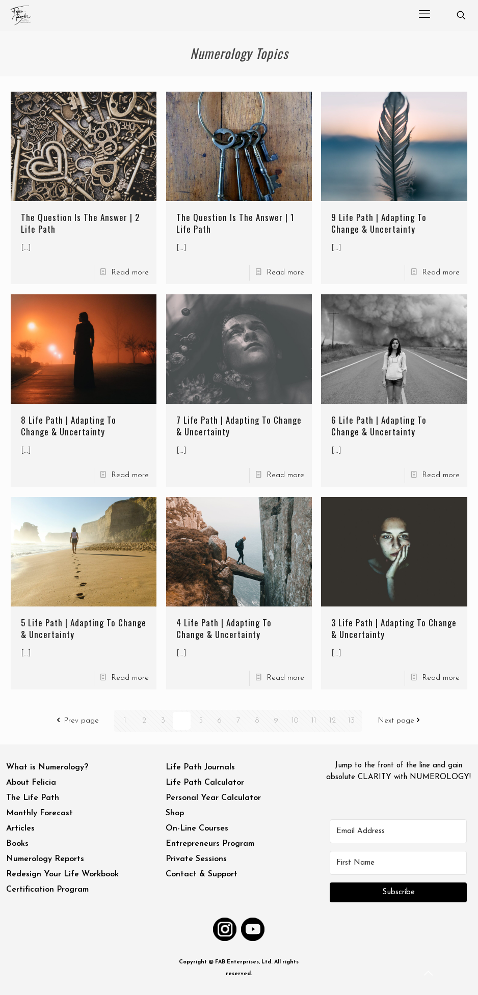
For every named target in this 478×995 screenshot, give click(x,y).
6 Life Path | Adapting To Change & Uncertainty (379, 425)
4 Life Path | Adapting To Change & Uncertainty (224, 628)
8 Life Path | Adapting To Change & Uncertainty (68, 425)
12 (332, 721)
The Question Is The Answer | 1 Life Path (235, 223)
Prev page (77, 721)
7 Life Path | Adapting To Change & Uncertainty (239, 425)
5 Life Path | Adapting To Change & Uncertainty (83, 628)
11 (313, 721)
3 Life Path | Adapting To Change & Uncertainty (394, 628)
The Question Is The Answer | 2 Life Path (80, 223)
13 (351, 721)
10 (294, 721)
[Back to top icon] (429, 974)
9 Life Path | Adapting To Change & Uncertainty (379, 223)
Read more (130, 273)
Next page (400, 721)
